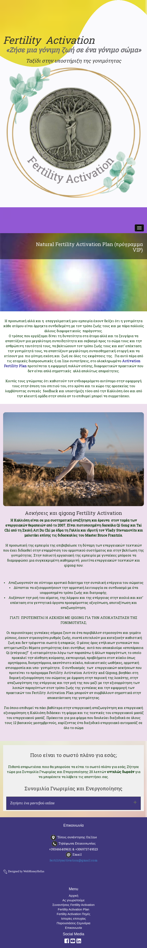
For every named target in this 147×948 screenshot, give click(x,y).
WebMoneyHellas (33, 871)
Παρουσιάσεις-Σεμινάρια (73, 923)
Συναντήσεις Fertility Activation (73, 905)
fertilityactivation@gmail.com (73, 860)
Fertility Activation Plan (73, 909)
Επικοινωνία (73, 927)
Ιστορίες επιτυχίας (73, 918)
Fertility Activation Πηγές (73, 914)
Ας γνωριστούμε (73, 900)
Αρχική (73, 895)
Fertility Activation (49, 40)
